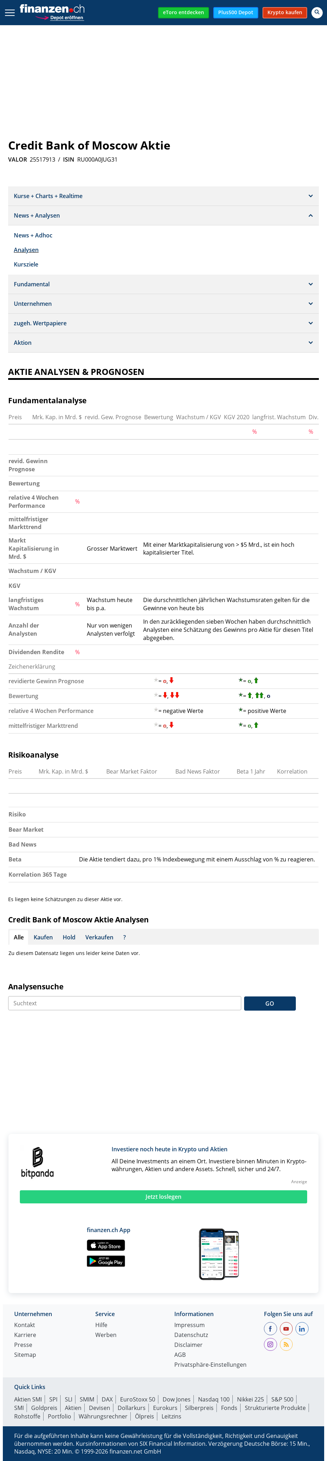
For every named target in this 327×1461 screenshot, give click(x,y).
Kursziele (26, 264)
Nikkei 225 (250, 1399)
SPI (53, 1399)
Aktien (73, 1408)
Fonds (229, 1408)
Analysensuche (35, 986)
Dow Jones (177, 1399)
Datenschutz (191, 1335)
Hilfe (101, 1325)
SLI (68, 1399)
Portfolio (59, 1416)
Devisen (99, 1408)
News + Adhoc (33, 235)
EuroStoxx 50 (137, 1399)
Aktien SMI (28, 1399)
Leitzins (171, 1416)
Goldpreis (44, 1408)
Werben (106, 1335)
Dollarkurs (132, 1408)
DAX (107, 1399)
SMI (19, 1408)
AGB (180, 1355)
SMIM (87, 1399)
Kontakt (24, 1325)
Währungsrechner (103, 1416)
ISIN (68, 159)
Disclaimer (188, 1345)
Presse (23, 1345)
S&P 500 (282, 1399)
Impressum (189, 1325)
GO (269, 1003)
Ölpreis (144, 1416)
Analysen (26, 250)
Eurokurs (165, 1408)
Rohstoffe (27, 1416)
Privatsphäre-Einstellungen (210, 1365)
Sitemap (25, 1355)
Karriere (25, 1335)
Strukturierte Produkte (275, 1408)
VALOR (17, 159)
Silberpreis (199, 1408)
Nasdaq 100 (214, 1399)
